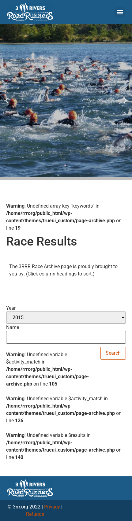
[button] (120, 12)
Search (113, 353)
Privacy (52, 507)
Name (12, 327)
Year (11, 308)
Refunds (35, 514)
